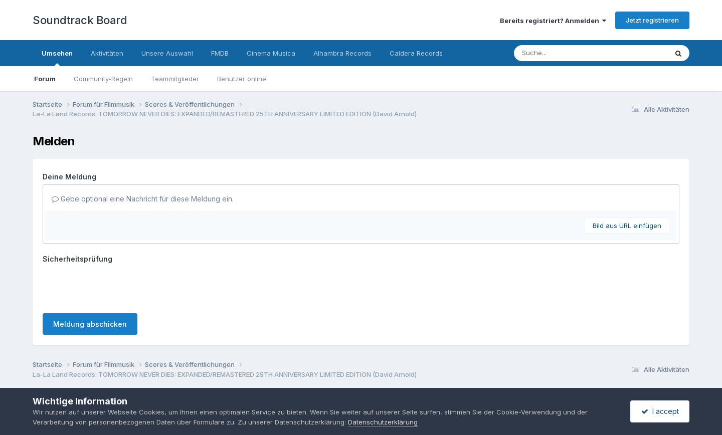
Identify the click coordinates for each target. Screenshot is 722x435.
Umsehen (57, 57)
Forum (45, 79)
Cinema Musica (271, 53)
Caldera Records (416, 53)
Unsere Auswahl (167, 53)
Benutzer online (241, 79)
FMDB (220, 53)
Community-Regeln (103, 79)
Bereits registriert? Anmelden (553, 21)
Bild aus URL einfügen (627, 226)
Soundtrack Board (80, 20)
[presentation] (119, 286)
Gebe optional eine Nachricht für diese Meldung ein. (143, 198)
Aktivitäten (107, 53)
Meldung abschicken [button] (90, 324)
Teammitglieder (175, 79)
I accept (660, 411)
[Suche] (570, 53)
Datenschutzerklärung (383, 422)
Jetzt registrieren (652, 20)
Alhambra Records (342, 53)
